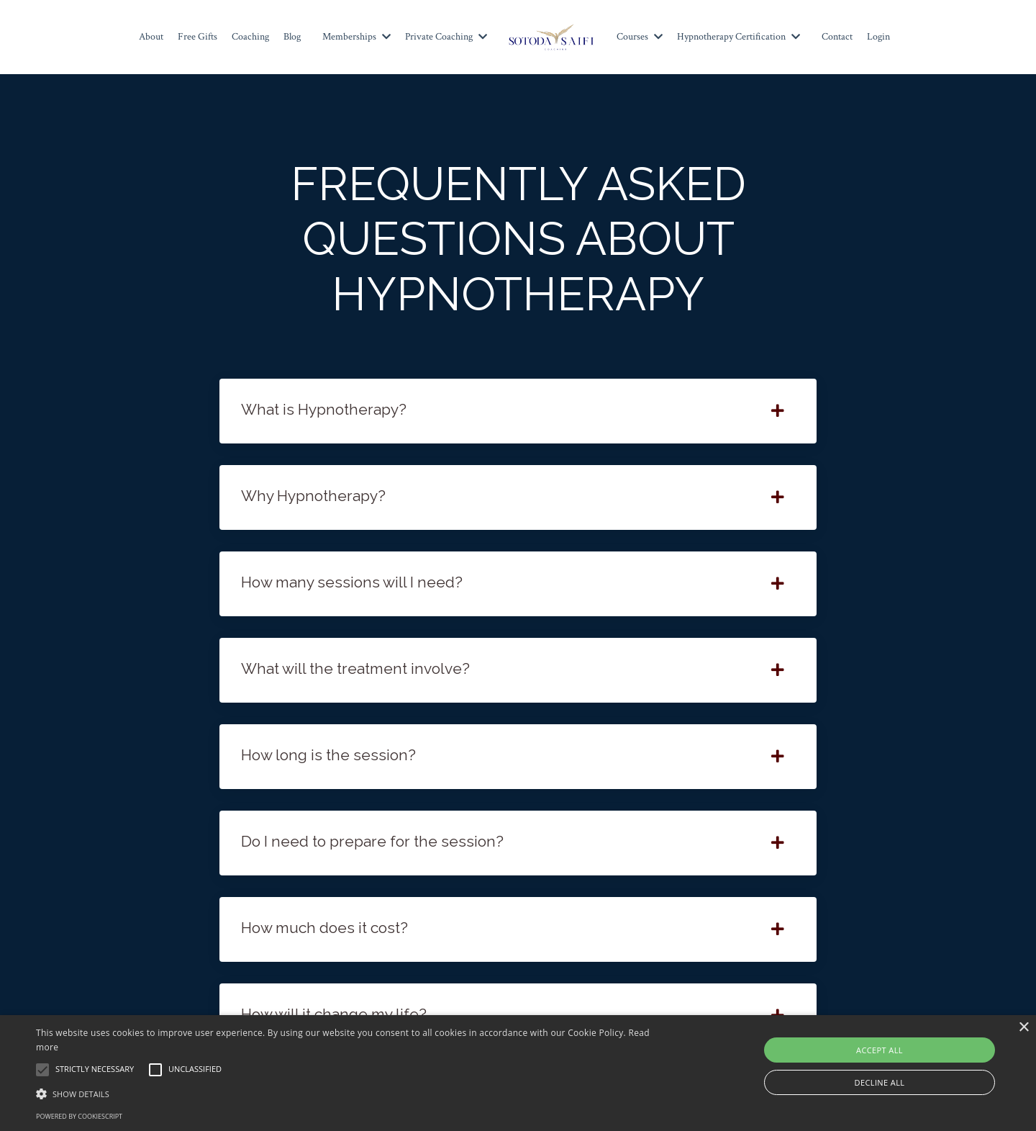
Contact (837, 36)
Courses (640, 36)
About (151, 36)
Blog (292, 36)
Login (878, 36)
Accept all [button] (879, 1050)
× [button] (1023, 1027)
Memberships (356, 36)
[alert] (518, 1073)
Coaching (250, 36)
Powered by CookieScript (79, 1116)
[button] (349, 1093)
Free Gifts (197, 36)
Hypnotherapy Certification (738, 36)
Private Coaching (446, 36)
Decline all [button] (880, 1082)
